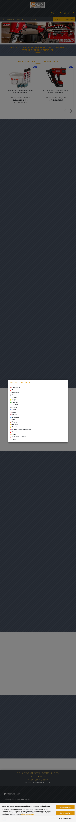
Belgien (13, 400)
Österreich (14, 390)
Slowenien (14, 432)
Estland (13, 407)
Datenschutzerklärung (27, 814)
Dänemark (14, 405)
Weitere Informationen (65, 818)
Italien (13, 412)
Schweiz (13, 397)
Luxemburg (14, 417)
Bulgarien (14, 402)
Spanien (13, 434)
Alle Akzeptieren (65, 807)
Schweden (14, 427)
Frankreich (14, 395)
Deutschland (15, 387)
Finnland (13, 410)
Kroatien (13, 415)
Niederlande (14, 392)
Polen (12, 420)
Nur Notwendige (65, 813)
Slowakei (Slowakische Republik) (21, 429)
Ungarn (13, 439)
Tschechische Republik (18, 437)
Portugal (13, 422)
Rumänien (14, 424)
